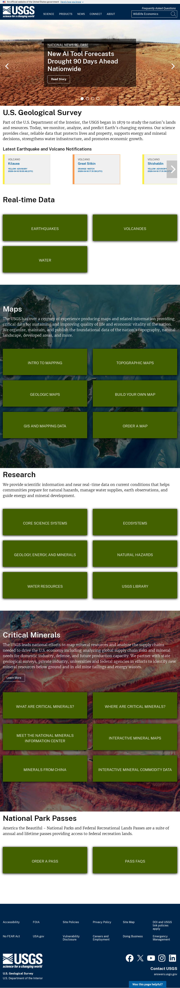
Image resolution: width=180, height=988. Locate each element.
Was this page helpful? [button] (147, 984)
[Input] (154, 14)
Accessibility (11, 922)
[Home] (18, 17)
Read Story (58, 79)
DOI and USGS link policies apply (162, 925)
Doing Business (133, 936)
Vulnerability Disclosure (71, 938)
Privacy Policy (102, 922)
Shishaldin (155, 163)
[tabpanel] (90, 63)
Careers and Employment (101, 938)
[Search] (173, 14)
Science (48, 14)
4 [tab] (97, 98)
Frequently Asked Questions (159, 8)
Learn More (14, 677)
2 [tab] (87, 98)
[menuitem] (49, 12)
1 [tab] (82, 98)
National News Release (67, 45)
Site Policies (71, 922)
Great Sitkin (87, 163)
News (81, 14)
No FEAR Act (11, 936)
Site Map (129, 922)
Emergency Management (161, 938)
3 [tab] (92, 98)
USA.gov (38, 936)
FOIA (36, 922)
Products (65, 14)
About (111, 14)
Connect (96, 14)
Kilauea (14, 163)
